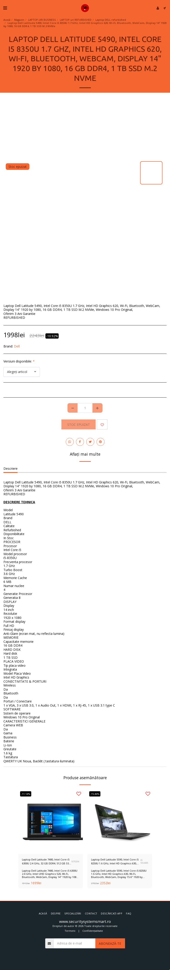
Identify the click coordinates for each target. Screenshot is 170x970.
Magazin (19, 19)
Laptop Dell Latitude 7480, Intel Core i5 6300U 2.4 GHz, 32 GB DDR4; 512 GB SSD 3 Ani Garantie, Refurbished (46, 861)
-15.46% (94, 794)
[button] (5, 8)
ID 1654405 (144, 861)
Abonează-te (110, 943)
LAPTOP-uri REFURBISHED (76, 19)
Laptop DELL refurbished (110, 19)
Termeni (70, 930)
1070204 (75, 861)
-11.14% (25, 794)
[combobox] (21, 372)
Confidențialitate (92, 930)
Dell (17, 346)
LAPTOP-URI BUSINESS (42, 19)
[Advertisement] (85, 127)
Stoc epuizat (78, 424)
